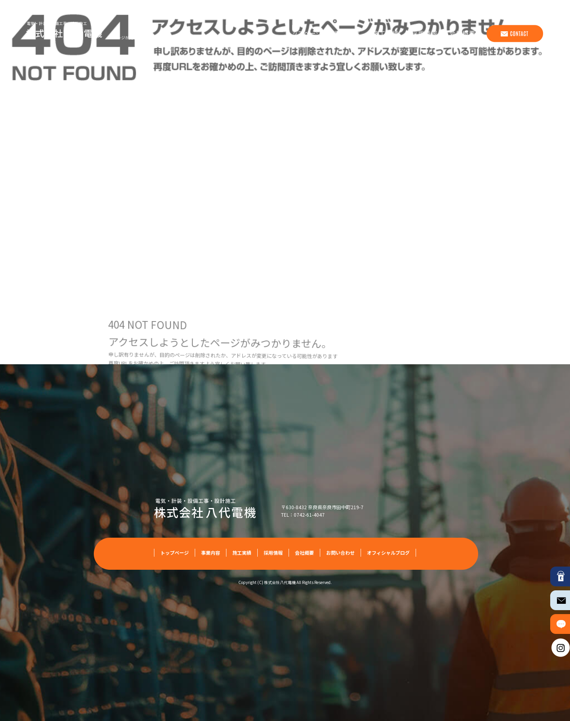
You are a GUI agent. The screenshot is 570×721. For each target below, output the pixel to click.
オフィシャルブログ (388, 552)
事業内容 (346, 34)
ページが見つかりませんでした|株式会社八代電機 (157, 37)
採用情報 (425, 34)
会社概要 (464, 34)
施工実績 (385, 34)
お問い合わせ (514, 34)
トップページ (302, 34)
